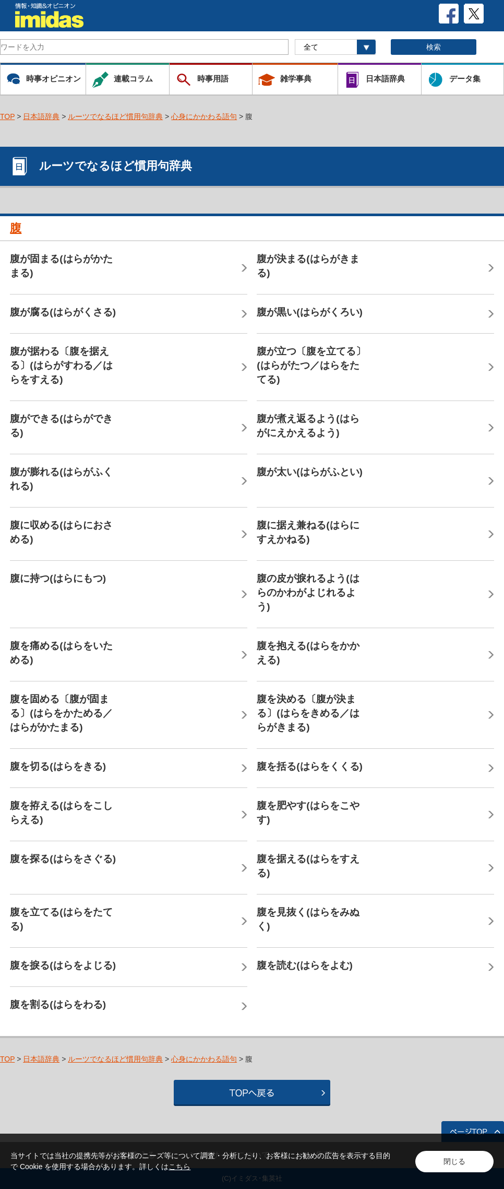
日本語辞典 (41, 116)
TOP (7, 116)
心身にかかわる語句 (204, 116)
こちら (179, 1166)
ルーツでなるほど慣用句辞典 (115, 116)
